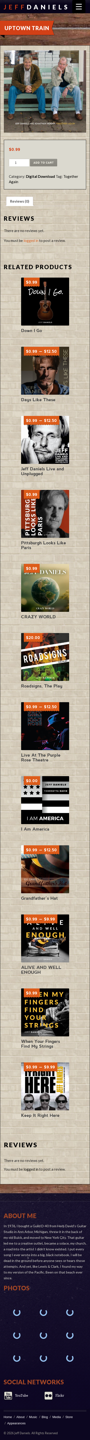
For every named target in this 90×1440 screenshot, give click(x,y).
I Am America (35, 829)
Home (8, 1417)
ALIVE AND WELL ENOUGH (41, 970)
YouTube (21, 1395)
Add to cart (43, 162)
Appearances (16, 1423)
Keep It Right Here (40, 1115)
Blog (45, 1417)
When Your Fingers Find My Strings (40, 1044)
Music (33, 1417)
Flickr (59, 1395)
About (20, 1417)
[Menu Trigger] (78, 6)
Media (56, 1417)
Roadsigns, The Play (41, 685)
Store (69, 1417)
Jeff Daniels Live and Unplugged (42, 471)
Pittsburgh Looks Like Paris (43, 545)
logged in (31, 240)
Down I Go (31, 330)
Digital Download (40, 176)
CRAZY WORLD (38, 616)
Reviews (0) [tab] (19, 201)
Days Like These (38, 399)
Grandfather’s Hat (39, 898)
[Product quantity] (15, 163)
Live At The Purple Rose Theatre (40, 757)
